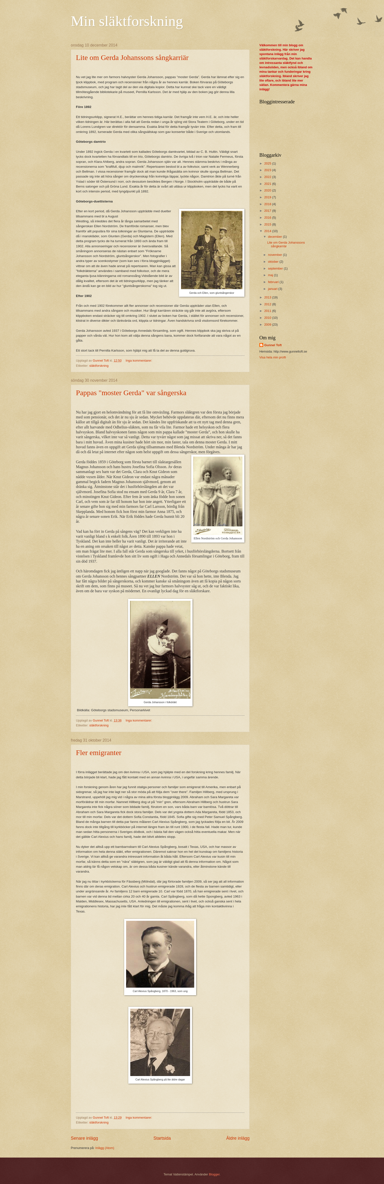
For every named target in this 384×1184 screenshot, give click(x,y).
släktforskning (98, 365)
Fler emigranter (98, 752)
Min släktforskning (127, 21)
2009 (268, 324)
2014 (268, 231)
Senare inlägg (84, 1138)
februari (273, 282)
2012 (268, 304)
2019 (268, 197)
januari (273, 289)
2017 (268, 211)
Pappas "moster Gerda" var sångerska (131, 393)
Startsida (162, 1138)
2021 (268, 184)
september (276, 268)
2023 (268, 170)
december (275, 236)
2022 (268, 177)
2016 (268, 217)
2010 (268, 318)
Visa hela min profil (272, 357)
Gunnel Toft (273, 345)
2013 (268, 297)
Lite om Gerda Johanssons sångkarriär (132, 57)
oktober (273, 261)
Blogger (214, 1174)
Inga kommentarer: (139, 360)
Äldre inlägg (238, 1138)
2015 (268, 224)
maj (271, 275)
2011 (268, 311)
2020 (268, 190)
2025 (268, 163)
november (275, 255)
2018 (268, 204)
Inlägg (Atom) (104, 1148)
